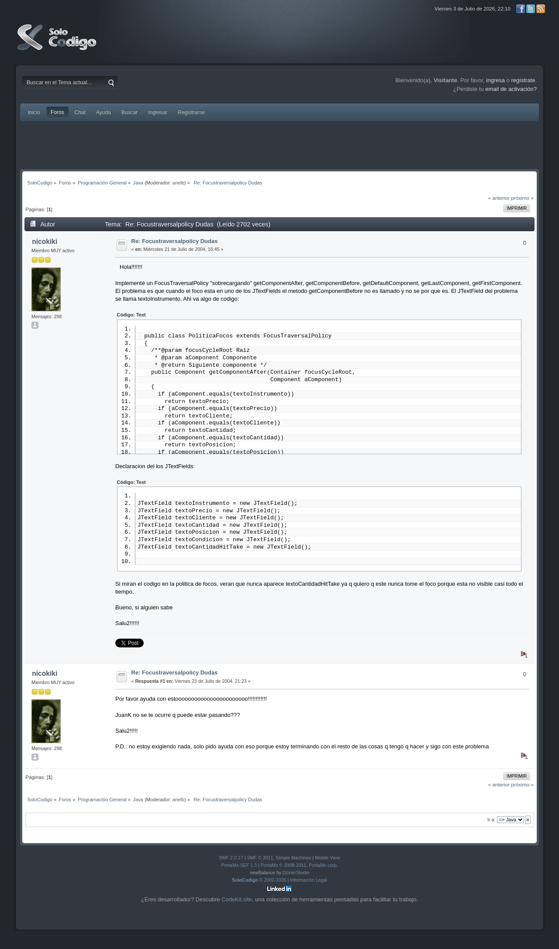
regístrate (523, 80)
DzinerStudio (296, 876)
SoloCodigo (57, 43)
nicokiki (44, 241)
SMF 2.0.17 (231, 862)
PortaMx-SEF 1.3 (239, 869)
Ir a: (491, 824)
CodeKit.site (236, 903)
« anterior (499, 198)
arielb (178, 182)
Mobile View (327, 862)
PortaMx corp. (323, 869)
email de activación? (511, 89)
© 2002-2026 (259, 884)
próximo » (522, 198)
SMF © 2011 (260, 862)
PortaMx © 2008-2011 (283, 869)
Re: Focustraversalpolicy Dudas (174, 241)
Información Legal (308, 884)
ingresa (495, 80)
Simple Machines (293, 862)
